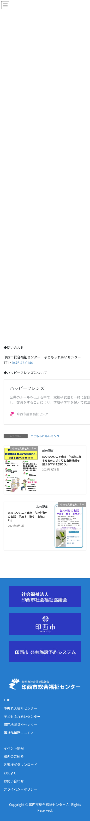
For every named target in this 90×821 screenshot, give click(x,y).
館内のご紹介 (14, 756)
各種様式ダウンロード (20, 764)
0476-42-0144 (22, 362)
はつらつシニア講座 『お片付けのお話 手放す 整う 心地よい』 (27, 516)
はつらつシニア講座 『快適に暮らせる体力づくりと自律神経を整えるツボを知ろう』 (61, 460)
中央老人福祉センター (20, 708)
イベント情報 (14, 748)
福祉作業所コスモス (19, 732)
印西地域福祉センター (20, 724)
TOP (7, 699)
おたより (10, 772)
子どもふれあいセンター (22, 716)
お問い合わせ (14, 781)
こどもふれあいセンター (46, 436)
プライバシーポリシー (20, 789)
